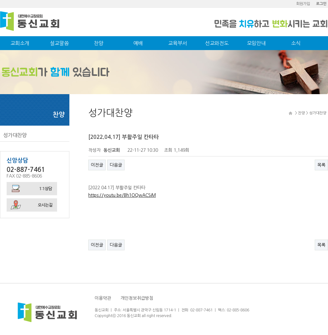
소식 (296, 43)
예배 (138, 43)
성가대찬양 (15, 135)
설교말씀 (59, 43)
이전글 (97, 165)
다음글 (116, 165)
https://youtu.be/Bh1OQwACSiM (122, 195)
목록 (321, 165)
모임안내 (256, 43)
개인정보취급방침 (136, 298)
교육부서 (177, 43)
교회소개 (19, 43)
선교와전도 (217, 43)
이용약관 (103, 298)
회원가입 (303, 4)
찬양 (98, 43)
